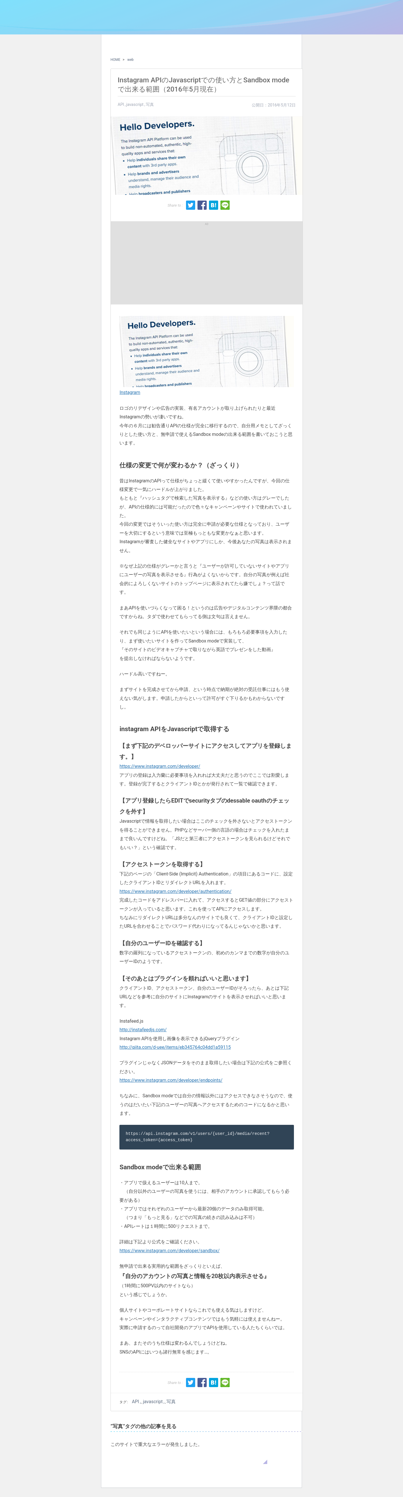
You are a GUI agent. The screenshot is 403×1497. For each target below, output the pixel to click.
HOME (115, 60)
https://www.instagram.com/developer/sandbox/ (169, 1250)
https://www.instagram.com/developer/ (159, 766)
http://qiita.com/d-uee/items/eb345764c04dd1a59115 (175, 1047)
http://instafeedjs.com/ (142, 1029)
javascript (135, 104)
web (130, 60)
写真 (150, 104)
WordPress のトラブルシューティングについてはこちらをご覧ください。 (189, 1458)
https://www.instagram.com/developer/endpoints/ (170, 1080)
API (121, 104)
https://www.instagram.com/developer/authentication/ (175, 891)
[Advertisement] (161, 263)
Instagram (129, 392)
